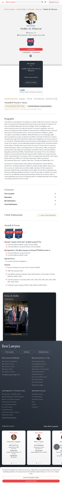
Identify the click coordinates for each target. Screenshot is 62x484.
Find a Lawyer (9, 9)
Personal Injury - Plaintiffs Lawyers (11, 394)
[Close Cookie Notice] (60, 468)
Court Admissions (10, 204)
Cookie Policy (50, 472)
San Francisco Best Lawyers (39, 377)
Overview (29, 99)
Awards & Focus (50, 99)
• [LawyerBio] (13, 463)
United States (21, 9)
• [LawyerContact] (41, 463)
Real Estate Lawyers (7, 415)
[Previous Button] (3, 448)
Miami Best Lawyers (37, 382)
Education (8, 197)
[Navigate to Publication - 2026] (16, 318)
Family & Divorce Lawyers (9, 402)
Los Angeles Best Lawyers (39, 364)
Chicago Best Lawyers (38, 366)
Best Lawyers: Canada (8, 364)
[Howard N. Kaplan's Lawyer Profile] (13, 438)
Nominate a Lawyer (37, 399)
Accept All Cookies (31, 481)
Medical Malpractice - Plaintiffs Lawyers (13, 396)
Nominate (26, 352)
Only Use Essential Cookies (31, 477)
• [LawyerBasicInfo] (11, 463)
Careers (34, 404)
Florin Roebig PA (39, 445)
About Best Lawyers (37, 394)
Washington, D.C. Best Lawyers (40, 369)
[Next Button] (24, 448)
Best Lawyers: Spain (7, 369)
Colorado (31, 9)
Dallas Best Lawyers (37, 374)
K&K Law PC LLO (13, 445)
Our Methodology (37, 396)
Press (33, 402)
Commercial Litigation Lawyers (10, 412)
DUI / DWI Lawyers (7, 407)
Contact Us (35, 407)
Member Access (43, 352)
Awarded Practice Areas (11, 99)
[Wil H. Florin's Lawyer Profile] (39, 438)
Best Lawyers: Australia (8, 366)
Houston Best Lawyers (38, 371)
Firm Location (9, 194)
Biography (22, 99)
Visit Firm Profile (31, 82)
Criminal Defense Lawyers (9, 404)
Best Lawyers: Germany (8, 371)
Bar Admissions (10, 201)
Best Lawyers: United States (9, 361)
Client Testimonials (39, 99)
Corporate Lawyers (7, 409)
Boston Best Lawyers (37, 379)
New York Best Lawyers (38, 361)
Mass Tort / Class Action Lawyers (11, 399)
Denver (39, 9)
